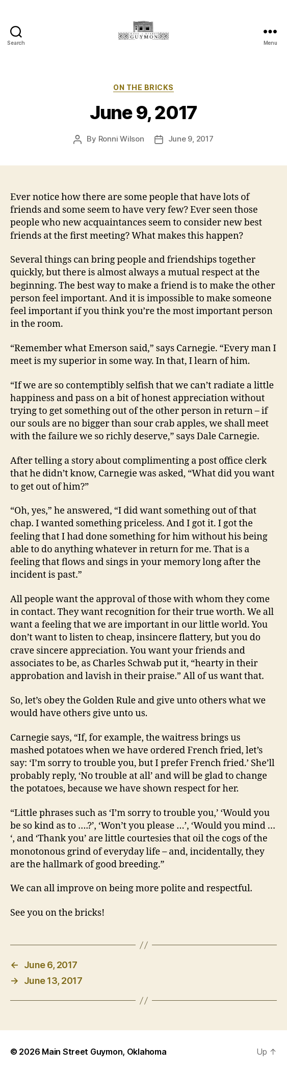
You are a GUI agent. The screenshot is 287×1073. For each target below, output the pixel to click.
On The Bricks (143, 87)
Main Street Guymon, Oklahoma (104, 1052)
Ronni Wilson (121, 139)
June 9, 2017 (191, 139)
